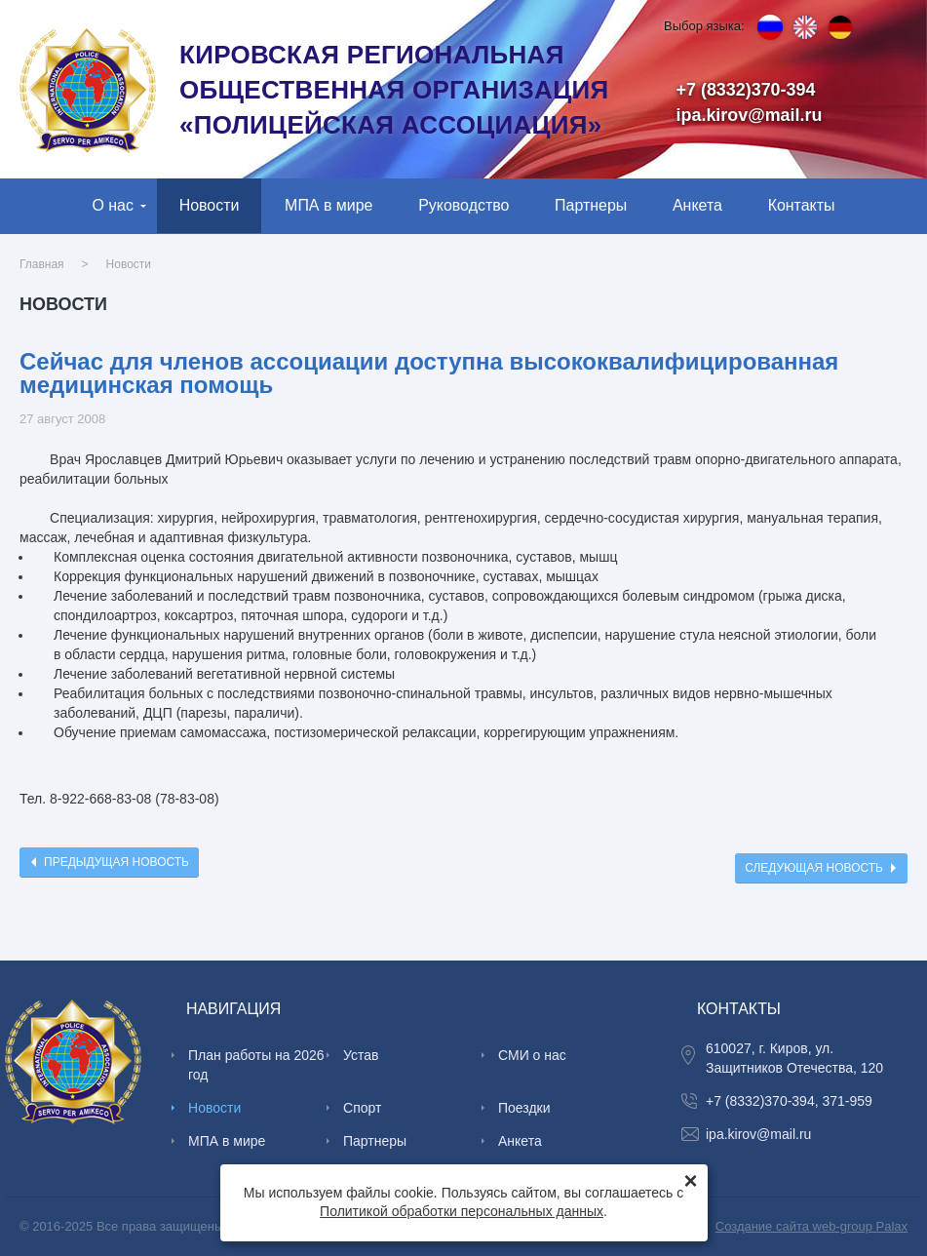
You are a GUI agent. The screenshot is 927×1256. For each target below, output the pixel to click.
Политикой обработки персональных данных (461, 1211)
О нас (113, 205)
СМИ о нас (532, 1055)
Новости (209, 205)
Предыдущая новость (116, 862)
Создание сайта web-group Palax (811, 1226)
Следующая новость (814, 868)
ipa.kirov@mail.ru (749, 115)
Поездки (524, 1108)
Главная (41, 264)
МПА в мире (328, 205)
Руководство (463, 205)
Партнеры (591, 205)
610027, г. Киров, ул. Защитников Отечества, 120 (794, 1058)
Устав (360, 1055)
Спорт (362, 1108)
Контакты (801, 205)
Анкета (697, 205)
